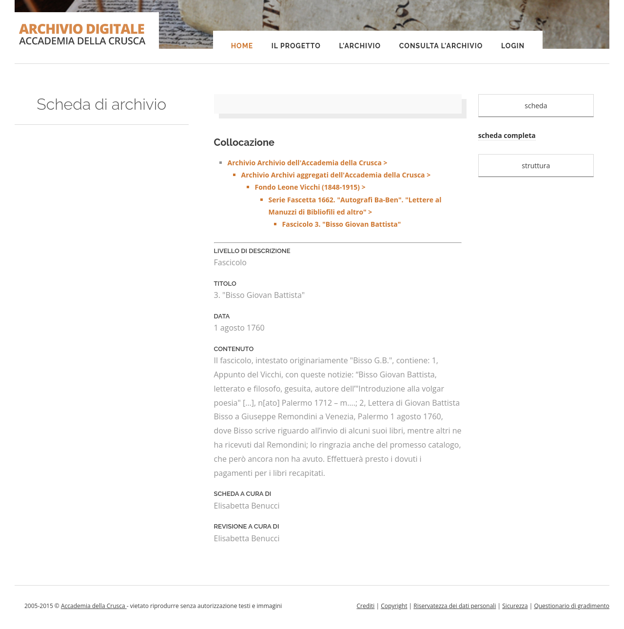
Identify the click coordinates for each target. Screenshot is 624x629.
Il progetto (296, 46)
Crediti (365, 606)
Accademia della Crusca (94, 606)
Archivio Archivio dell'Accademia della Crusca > (345, 194)
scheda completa (507, 135)
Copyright (394, 606)
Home (242, 46)
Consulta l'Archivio (441, 46)
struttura (536, 165)
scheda (536, 105)
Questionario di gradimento (571, 606)
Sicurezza (514, 606)
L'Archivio (360, 46)
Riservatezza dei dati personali (454, 606)
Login (513, 46)
